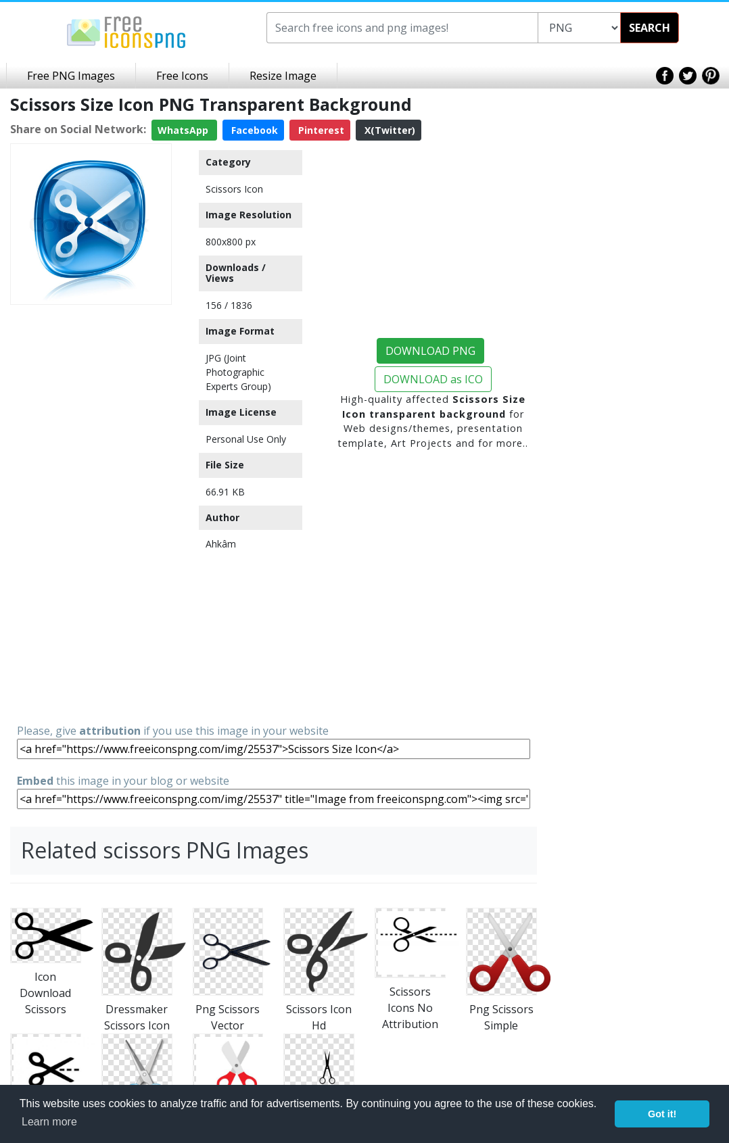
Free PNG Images (71, 75)
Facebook (253, 130)
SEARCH (649, 27)
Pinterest (320, 130)
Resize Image (283, 75)
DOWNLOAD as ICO (433, 379)
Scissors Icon (234, 189)
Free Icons (182, 75)
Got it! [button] (662, 1114)
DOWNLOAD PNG (430, 350)
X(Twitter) (388, 130)
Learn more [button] (49, 1121)
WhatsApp (184, 130)
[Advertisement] (91, 513)
